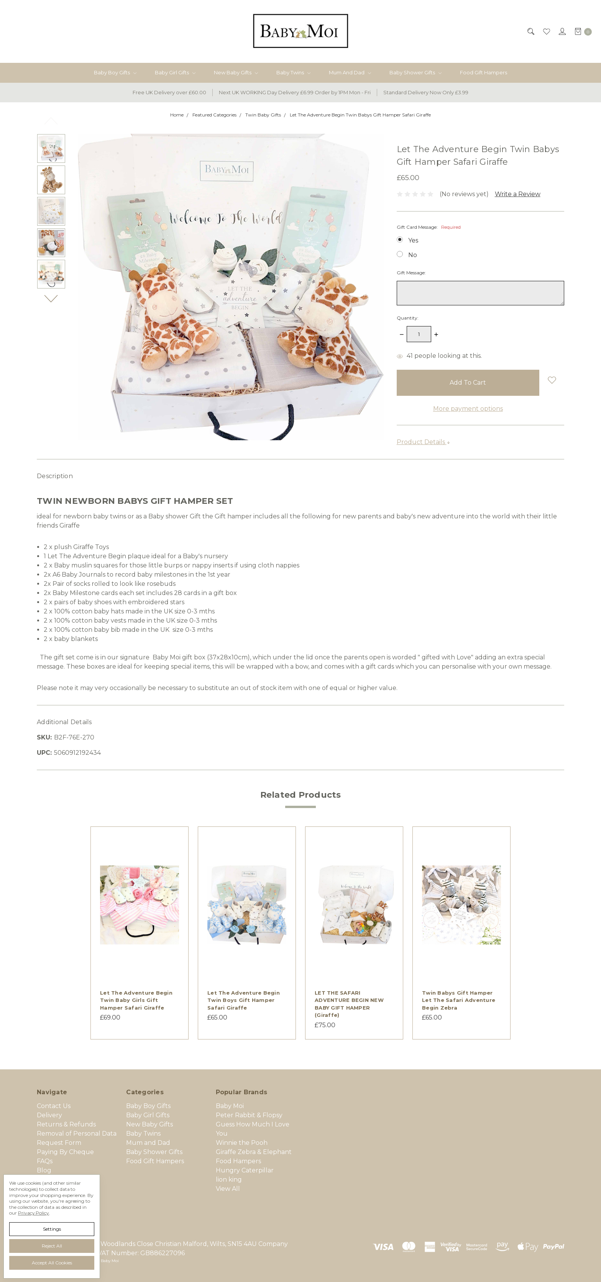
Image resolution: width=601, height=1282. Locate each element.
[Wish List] (546, 31)
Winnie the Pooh (242, 1142)
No (412, 255)
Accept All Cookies (52, 1263)
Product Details (423, 442)
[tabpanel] (139, 932)
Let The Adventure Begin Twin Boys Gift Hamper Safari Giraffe (243, 1000)
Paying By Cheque (65, 1152)
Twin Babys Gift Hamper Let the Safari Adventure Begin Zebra (458, 1000)
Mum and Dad (350, 72)
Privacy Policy (33, 1213)
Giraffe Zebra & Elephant (254, 1152)
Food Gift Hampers (483, 72)
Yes (413, 240)
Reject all (52, 1246)
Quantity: (408, 318)
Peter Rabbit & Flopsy (249, 1115)
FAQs (45, 1161)
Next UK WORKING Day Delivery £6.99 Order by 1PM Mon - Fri (295, 92)
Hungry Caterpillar (245, 1170)
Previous (51, 120)
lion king (229, 1179)
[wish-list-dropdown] (551, 380)
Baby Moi (230, 1106)
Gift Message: (411, 272)
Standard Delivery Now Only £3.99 (425, 92)
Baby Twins (293, 72)
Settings (52, 1229)
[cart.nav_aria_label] (581, 31)
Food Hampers (238, 1161)
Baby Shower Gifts (415, 72)
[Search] (530, 31)
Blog (44, 1170)
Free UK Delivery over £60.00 (169, 92)
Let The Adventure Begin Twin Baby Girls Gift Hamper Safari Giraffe (136, 1000)
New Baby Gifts (236, 72)
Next (51, 298)
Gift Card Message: (429, 227)
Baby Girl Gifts (175, 72)
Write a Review (517, 194)
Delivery (49, 1115)
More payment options (468, 408)
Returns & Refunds (66, 1124)
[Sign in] (562, 31)
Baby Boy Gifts (115, 72)
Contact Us (54, 1106)
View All (228, 1188)
